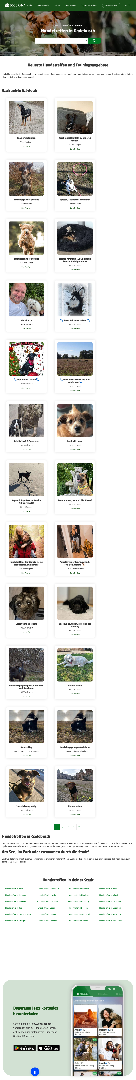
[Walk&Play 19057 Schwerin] (26, 306)
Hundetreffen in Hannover (78, 889)
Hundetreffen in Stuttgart (15, 921)
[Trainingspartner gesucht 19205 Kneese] (26, 185)
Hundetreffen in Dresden (47, 921)
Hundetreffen (66, 25)
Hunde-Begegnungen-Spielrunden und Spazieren (26, 687)
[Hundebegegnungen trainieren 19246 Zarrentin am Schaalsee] (75, 732)
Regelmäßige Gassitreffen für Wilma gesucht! (26, 502)
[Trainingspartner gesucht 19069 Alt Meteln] (26, 246)
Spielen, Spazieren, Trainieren (75, 199)
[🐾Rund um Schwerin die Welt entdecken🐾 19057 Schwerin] (75, 366)
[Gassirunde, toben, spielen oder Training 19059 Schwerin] (75, 611)
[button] (17, 1071)
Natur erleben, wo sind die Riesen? (75, 500)
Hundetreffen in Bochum (78, 908)
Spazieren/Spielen (26, 138)
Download (111, 5)
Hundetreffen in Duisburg (78, 901)
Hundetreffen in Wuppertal (79, 914)
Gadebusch (78, 25)
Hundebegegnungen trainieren (75, 747)
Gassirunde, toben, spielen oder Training (75, 625)
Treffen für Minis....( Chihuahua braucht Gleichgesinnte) (75, 260)
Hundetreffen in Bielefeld (78, 921)
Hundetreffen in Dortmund (47, 901)
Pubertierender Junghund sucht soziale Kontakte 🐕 (75, 563)
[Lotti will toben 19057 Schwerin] (75, 426)
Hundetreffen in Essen (46, 908)
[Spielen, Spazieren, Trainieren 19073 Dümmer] (75, 185)
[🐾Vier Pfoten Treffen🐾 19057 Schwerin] (26, 366)
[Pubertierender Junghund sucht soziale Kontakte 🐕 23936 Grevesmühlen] (75, 549)
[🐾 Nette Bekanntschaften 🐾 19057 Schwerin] (75, 306)
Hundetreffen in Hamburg (15, 895)
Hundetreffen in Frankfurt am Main (19, 914)
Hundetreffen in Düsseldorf (48, 889)
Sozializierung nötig (26, 806)
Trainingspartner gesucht (26, 199)
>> (79, 827)
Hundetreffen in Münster (109, 895)
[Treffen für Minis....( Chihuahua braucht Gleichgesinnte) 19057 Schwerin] (75, 246)
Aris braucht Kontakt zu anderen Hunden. (75, 139)
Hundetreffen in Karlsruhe (110, 901)
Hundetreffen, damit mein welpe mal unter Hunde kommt (26, 563)
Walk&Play (26, 320)
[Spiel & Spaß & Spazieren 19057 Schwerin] (26, 426)
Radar (29, 5)
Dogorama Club (43, 5)
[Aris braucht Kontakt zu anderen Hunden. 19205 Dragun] (75, 125)
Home (56, 25)
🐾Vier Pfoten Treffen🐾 (26, 379)
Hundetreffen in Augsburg (110, 914)
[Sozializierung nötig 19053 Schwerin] (26, 791)
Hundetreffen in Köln (13, 908)
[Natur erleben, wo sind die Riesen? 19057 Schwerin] (75, 487)
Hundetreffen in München (15, 901)
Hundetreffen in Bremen (46, 914)
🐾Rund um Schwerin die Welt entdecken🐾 (75, 381)
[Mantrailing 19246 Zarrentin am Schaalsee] (26, 732)
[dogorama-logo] (15, 5)
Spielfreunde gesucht (26, 623)
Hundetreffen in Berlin (14, 889)
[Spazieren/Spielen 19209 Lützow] (26, 125)
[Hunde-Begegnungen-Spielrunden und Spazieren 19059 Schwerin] (26, 672)
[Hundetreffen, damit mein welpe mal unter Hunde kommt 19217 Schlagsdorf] (26, 549)
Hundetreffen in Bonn (108, 889)
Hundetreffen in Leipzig (46, 895)
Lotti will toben (74, 441)
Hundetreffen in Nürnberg (78, 895)
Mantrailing (26, 747)
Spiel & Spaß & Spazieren (26, 441)
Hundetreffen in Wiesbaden (110, 921)
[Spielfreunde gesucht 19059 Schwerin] (26, 611)
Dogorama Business (89, 5)
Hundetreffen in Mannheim (110, 908)
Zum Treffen (26, 146)
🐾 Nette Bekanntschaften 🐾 (75, 320)
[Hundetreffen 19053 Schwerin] (75, 672)
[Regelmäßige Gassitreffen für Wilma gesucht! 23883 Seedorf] (26, 487)
